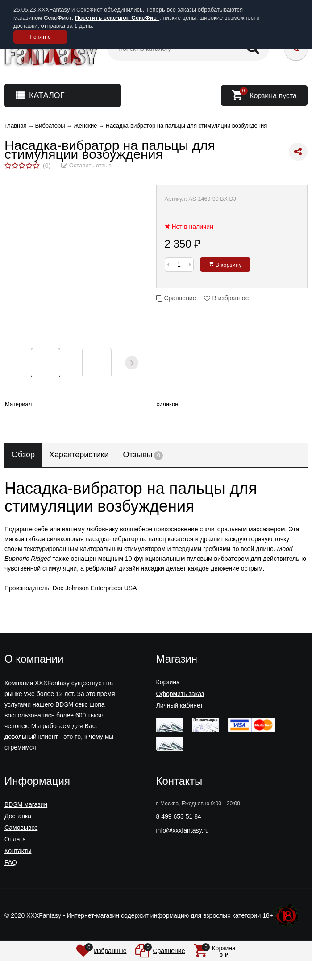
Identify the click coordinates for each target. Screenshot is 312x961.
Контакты (17, 850)
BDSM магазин (25, 804)
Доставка (17, 816)
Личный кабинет (179, 705)
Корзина (168, 682)
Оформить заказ (180, 693)
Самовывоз (20, 827)
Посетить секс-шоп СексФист (117, 17)
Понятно (39, 37)
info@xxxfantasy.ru (182, 830)
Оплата (15, 839)
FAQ (10, 862)
